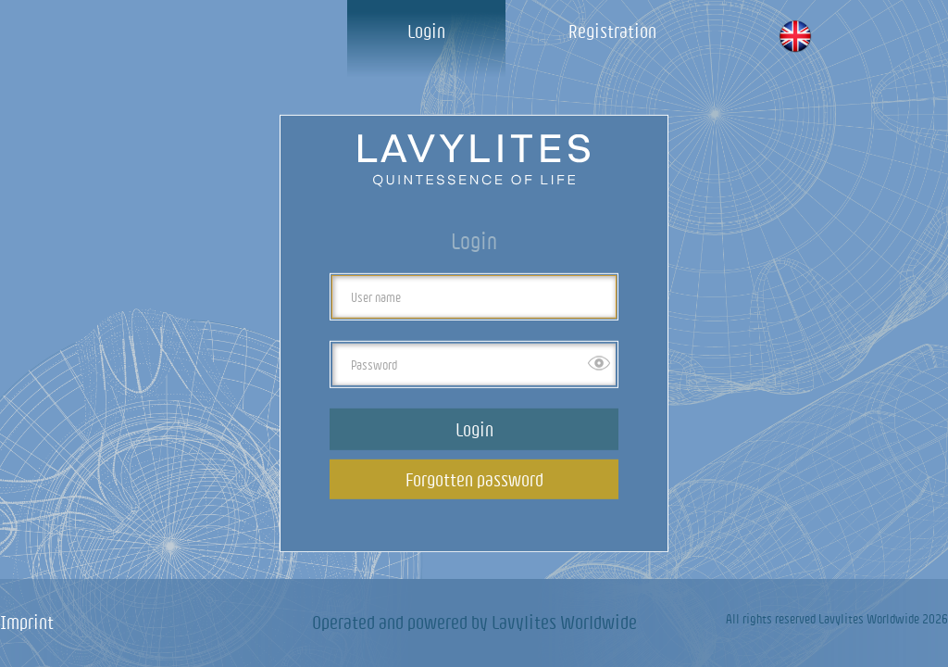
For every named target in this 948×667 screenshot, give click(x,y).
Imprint (27, 622)
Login (426, 31)
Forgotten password (474, 479)
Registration (612, 31)
